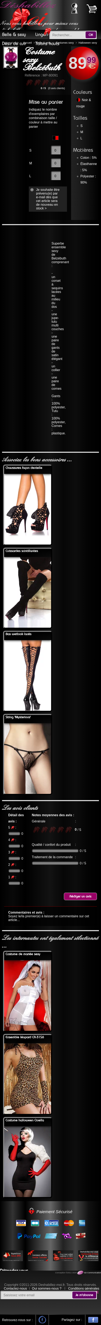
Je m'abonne (84, 1295)
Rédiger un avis (80, 896)
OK (91, 35)
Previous (9, 57)
